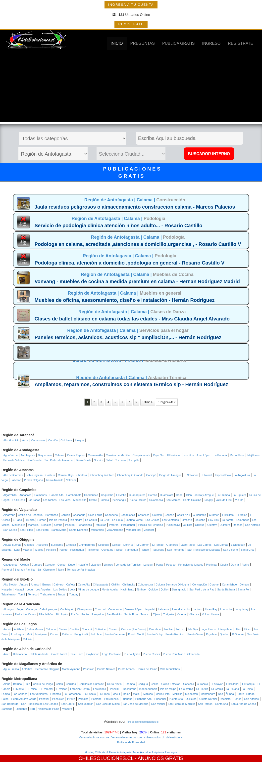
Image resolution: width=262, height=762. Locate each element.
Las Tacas (34, 499)
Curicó (61, 564)
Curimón (214, 514)
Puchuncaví (173, 524)
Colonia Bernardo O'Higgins (172, 584)
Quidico (153, 589)
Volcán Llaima (210, 614)
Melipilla (177, 693)
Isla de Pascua (58, 519)
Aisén (6, 654)
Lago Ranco (208, 629)
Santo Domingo (78, 529)
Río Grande (34, 460)
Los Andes (242, 519)
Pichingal (211, 564)
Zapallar (149, 529)
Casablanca (128, 514)
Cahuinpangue (48, 609)
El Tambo (158, 544)
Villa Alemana (115, 529)
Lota (72, 589)
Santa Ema (131, 614)
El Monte (18, 688)
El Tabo (17, 519)
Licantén (96, 564)
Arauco (35, 584)
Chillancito (128, 584)
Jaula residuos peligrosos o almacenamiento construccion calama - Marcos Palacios (135, 207)
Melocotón (191, 693)
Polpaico (83, 698)
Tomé (21, 594)
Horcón (152, 494)
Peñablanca (84, 524)
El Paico (32, 688)
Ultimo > (148, 402)
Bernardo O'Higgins (47, 669)
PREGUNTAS (142, 43)
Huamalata (166, 494)
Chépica (71, 544)
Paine (4, 698)
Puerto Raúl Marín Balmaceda (181, 654)
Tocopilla (133, 460)
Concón (169, 514)
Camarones (38, 440)
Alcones (29, 544)
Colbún (24, 564)
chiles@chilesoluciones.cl (142, 721)
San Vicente (230, 549)
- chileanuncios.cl (152, 737)
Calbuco (51, 629)
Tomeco (33, 594)
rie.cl (105, 752)
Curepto (50, 564)
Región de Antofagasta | (110, 199)
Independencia (148, 688)
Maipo (126, 693)
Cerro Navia (114, 683)
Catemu (157, 514)
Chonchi (87, 629)
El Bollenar (232, 683)
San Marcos (173, 499)
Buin (27, 683)
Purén (85, 614)
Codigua (143, 683)
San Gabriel (68, 703)
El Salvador (191, 475)
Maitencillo (79, 499)
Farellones (99, 688)
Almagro (8, 609)
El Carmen (142, 544)
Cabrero (58, 584)
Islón (189, 494)
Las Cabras (204, 544)
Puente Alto (176, 698)
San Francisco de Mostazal (203, 549)
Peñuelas (100, 524)
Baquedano (45, 455)
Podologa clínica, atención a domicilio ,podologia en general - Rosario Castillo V (129, 263)
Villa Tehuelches (170, 669)
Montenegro (208, 693)
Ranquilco (98, 614)
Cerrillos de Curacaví (91, 683)
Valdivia (28, 639)
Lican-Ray (211, 609)
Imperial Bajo (223, 475)
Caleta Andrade (39, 654)
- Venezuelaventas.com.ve (125, 737)
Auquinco (42, 544)
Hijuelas (30, 519)
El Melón (242, 514)
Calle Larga (95, 514)
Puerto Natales (106, 669)
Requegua (158, 549)
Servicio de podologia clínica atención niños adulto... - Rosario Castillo (119, 225)
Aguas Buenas (12, 544)
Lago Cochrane (111, 654)
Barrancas (52, 514)
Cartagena (111, 514)
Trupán (62, 594)
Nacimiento (127, 589)
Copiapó (151, 475)
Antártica (27, 669)
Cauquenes (10, 564)
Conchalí (188, 683)
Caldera (50, 475)
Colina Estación (170, 683)
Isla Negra (76, 519)
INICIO (117, 43)
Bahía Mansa (35, 629)
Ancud (7, 629)
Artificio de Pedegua (30, 514)
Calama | (146, 199)
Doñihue (128, 544)
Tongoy (208, 499)
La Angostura (242, 475)
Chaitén (74, 629)
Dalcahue (155, 629)
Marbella (33, 524)
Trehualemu (47, 594)
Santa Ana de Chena (243, 703)
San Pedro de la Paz (201, 589)
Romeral (6, 569)
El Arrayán (217, 683)
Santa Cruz (247, 549)
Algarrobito (10, 494)
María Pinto (162, 693)
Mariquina (41, 634)
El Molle (121, 494)
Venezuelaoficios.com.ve (94, 737)
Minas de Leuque (88, 589)
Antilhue (19, 629)
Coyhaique (93, 654)
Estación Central (80, 688)
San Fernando (175, 549)
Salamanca (156, 499)
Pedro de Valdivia (14, 460)
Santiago (6, 708)
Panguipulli (81, 634)
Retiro (245, 564)
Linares (108, 564)
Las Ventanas (170, 519)
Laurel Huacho (181, 609)
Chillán (115, 584)
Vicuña (239, 499)
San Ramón (205, 703)
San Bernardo (9, 703)
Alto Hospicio (11, 440)
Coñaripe (100, 629)
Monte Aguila (110, 589)
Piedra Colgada (33, 480)
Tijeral (156, 614)
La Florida (202, 688)
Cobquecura (145, 584)
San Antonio (252, 524)
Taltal (109, 460)
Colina (154, 683)
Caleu (59, 683)
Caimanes (40, 494)
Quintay (212, 524)
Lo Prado (104, 693)
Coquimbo (107, 494)
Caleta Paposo (76, 455)
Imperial (150, 609)
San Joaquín (86, 703)
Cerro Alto (84, 584)
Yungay (73, 594)
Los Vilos (64, 499)
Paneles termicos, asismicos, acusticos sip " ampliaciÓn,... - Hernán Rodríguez (128, 337)
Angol (19, 609)
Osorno (54, 634)
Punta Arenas (126, 669)
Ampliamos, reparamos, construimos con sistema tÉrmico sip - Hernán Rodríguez (131, 384)
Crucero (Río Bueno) (134, 629)
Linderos (55, 693)
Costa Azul (183, 514)
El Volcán (61, 688)
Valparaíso (97, 529)
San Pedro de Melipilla (181, 703)
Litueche (200, 519)
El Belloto (228, 514)
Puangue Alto (143, 698)
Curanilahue (229, 584)
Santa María (59, 529)
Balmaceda (20, 654)
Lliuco (247, 629)
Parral (159, 564)
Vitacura (67, 708)
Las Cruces (152, 519)
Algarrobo (9, 514)
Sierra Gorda (83, 460)
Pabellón (16, 480)
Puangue (126, 698)
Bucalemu (57, 544)
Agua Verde (10, 455)
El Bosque (248, 683)
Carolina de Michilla (118, 455)
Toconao (120, 460)
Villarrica (194, 614)
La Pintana (232, 688)
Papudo (70, 524)
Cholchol (100, 609)
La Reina (247, 688)
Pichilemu (93, 549)
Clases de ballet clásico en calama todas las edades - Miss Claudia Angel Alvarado (132, 318)
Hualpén (6, 589)
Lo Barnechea (72, 693)
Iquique (79, 440)
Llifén (238, 629)
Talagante (21, 708)
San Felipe (26, 529)
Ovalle (93, 499)
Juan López (204, 455)
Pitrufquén (61, 614)
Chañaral (82, 475)
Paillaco (67, 634)
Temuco (145, 614)
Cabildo (65, 514)
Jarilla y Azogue (204, 494)
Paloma (104, 499)
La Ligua (117, 519)
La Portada (220, 455)
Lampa (5, 693)
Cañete (70, 584)
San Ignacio (179, 589)
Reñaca (237, 524)
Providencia (111, 698)
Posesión (88, 669)
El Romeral (46, 688)
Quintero (224, 524)
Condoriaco (91, 494)
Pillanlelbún (45, 614)
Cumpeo (37, 564)
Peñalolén (58, 698)
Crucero (113, 629)
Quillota (187, 524)
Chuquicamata (141, 455)
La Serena (18, 499)
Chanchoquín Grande (130, 475)
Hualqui (19, 589)
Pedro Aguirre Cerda (23, 698)
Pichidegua (77, 549)
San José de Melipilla (135, 703)
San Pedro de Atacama (59, 460)
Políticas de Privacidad (131, 742)
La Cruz (104, 519)
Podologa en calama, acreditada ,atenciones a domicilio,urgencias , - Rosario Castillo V (138, 244)
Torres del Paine (147, 669)
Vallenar (71, 480)
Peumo (63, 549)
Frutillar (168, 629)
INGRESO (211, 43)
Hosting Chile (93, 752)
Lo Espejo (90, 693)
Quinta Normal (208, 698)
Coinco (116, 544)
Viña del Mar (133, 529)
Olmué (58, 524)
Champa (129, 683)
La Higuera (239, 494)
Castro (62, 629)
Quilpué (200, 524)
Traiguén (168, 614)
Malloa (39, 549)
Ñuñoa (230, 693)
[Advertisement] (131, 87)
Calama (59, 455)
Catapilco (143, 514)
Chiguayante (100, 584)
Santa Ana (221, 703)
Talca (61, 569)
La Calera (91, 519)
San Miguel (158, 703)
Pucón (75, 614)
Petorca (113, 524)
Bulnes (46, 584)
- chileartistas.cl (173, 737)
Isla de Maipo (168, 688)
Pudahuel (160, 698)
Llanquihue (225, 629)
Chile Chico (76, 654)
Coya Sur (158, 455)
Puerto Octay (154, 634)
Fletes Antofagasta (120, 752)
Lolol (17, 549)
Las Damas (221, 544)
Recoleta (225, 698)
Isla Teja (193, 629)
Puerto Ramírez (175, 634)
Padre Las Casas (25, 614)
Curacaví (202, 683)
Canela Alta (56, 494)
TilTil (32, 708)
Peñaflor (44, 698)
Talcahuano (8, 594)
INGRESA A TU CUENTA (131, 4)
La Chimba (223, 494)
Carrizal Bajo (65, 475)
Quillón (164, 589)
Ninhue (141, 589)
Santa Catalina (192, 499)
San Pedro (42, 529)
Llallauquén (238, 544)
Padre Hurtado (246, 693)
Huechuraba (128, 688)
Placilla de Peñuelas (150, 524)
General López (134, 609)
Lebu (30, 589)
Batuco (17, 683)
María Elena (237, 455)
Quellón (224, 634)
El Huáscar (174, 455)
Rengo (145, 549)
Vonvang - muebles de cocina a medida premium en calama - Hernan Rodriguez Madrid (137, 281)
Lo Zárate (227, 519)
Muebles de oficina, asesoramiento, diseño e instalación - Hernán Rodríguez (125, 300)
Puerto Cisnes (151, 654)
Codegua (103, 544)
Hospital (114, 688)
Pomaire (96, 698)
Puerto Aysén (132, 654)
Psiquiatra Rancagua (164, 752)
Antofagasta (27, 455)
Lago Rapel (188, 544)
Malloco (148, 693)
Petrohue (96, 634)
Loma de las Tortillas (128, 564)
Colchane (66, 440)
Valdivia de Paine (48, 708)
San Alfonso (251, 698)
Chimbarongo (87, 544)
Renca (237, 698)
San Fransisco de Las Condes (39, 703)
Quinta (235, 564)
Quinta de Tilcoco (111, 549)
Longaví (148, 564)
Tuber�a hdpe (142, 752)
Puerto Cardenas (115, 634)
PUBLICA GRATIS (178, 43)
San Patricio (113, 614)
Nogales (46, 524)
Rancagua (131, 549)
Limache (187, 519)
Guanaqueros (137, 494)
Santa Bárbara (226, 589)
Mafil (29, 634)
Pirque (71, 698)
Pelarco (170, 564)
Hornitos (188, 455)
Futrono (180, 629)
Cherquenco (84, 609)
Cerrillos (71, 683)
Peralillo (51, 549)
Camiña (53, 440)
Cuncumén (199, 514)
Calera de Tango (43, 683)
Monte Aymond (71, 669)
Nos (220, 693)
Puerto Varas (195, 634)
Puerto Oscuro (138, 499)
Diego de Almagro (170, 475)
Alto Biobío (10, 584)
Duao (71, 564)
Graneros (172, 544)
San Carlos (10, 529)
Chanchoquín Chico (102, 475)
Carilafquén (67, 609)
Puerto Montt (136, 634)
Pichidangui (119, 499)
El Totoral (206, 475)
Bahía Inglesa (34, 475)
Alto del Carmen (13, 475)
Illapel (179, 494)
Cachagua (79, 514)
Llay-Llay (213, 519)
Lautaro (197, 609)
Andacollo (25, 494)
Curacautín (115, 609)
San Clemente (46, 569)
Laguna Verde (134, 519)
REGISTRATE (131, 24)
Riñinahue (238, 634)
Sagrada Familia (25, 569)
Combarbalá (73, 494)
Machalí (28, 549)
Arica (25, 440)
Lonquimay (241, 609)
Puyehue (211, 634)
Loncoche (226, 609)
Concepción (199, 584)
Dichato (244, 584)
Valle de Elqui (224, 499)
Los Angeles (43, 589)
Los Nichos (49, 499)
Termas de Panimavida (81, 569)
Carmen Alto (95, 455)
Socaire (98, 460)
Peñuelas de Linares (190, 564)
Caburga (31, 609)
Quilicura (191, 698)
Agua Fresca (11, 669)
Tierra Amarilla (54, 480)
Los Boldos (60, 589)
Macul (116, 693)
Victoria (181, 614)
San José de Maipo (108, 703)
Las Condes (20, 693)
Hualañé (83, 564)
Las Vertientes (39, 693)
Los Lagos (17, 634)
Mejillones (253, 455)
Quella (224, 564)
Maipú (136, 693)
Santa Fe (243, 589)
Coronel (214, 584)
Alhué (6, 683)
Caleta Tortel (59, 654)
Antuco (23, 584)
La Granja (217, 688)
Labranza (163, 609)
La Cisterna (186, 688)
